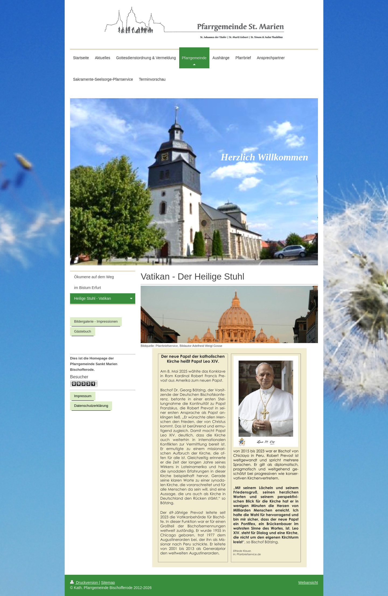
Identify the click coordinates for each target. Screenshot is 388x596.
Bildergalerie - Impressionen (96, 321)
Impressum (82, 396)
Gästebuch (82, 331)
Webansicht (308, 582)
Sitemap (108, 582)
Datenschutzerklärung (91, 406)
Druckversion (84, 582)
